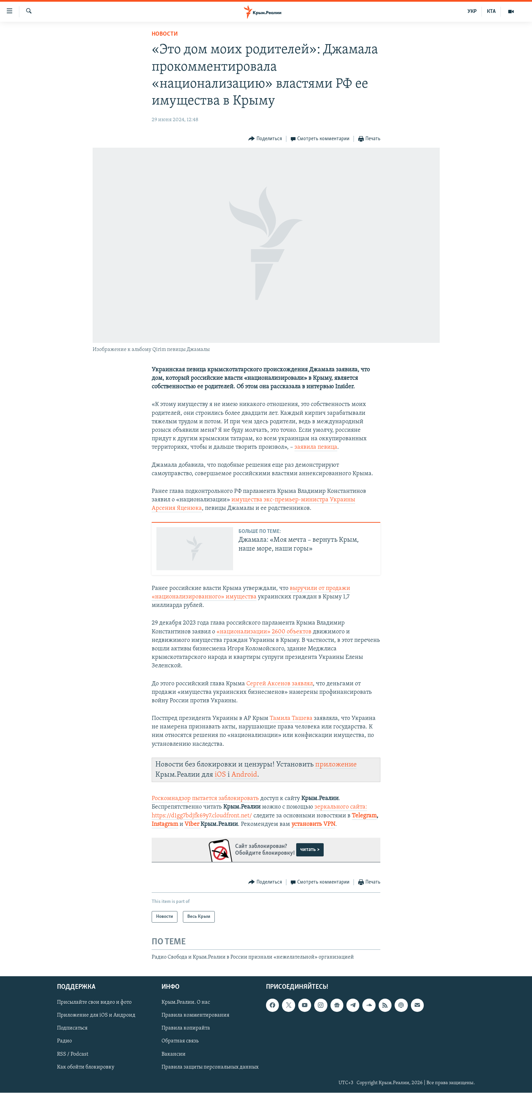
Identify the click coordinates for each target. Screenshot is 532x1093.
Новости (165, 34)
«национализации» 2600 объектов (263, 632)
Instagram (165, 824)
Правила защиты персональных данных (210, 1067)
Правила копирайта (186, 1028)
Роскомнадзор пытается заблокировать (205, 798)
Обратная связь (180, 1041)
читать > (310, 849)
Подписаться (72, 1028)
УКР (472, 11)
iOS (220, 774)
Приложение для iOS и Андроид (96, 1015)
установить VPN (313, 824)
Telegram (364, 816)
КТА (491, 11)
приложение (336, 764)
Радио (64, 1041)
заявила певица (315, 447)
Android (244, 774)
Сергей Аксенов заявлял (279, 684)
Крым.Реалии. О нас (186, 1002)
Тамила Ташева (291, 718)
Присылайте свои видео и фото (94, 1002)
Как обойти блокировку (85, 1067)
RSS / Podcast (72, 1054)
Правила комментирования (195, 1015)
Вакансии (174, 1054)
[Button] (265, 139)
